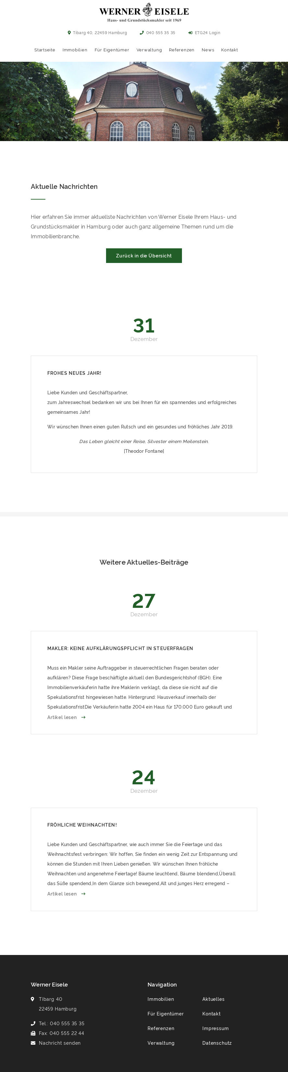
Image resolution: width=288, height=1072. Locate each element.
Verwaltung (149, 49)
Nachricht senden (60, 1042)
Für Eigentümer (112, 49)
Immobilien (75, 49)
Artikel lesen (62, 717)
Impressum (215, 1028)
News (208, 49)
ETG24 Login (204, 32)
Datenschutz (217, 1042)
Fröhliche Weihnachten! (82, 824)
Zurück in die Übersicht (144, 255)
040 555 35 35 (157, 32)
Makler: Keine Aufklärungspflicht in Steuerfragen (120, 648)
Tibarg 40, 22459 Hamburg (97, 32)
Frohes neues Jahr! (74, 373)
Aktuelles (213, 999)
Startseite (44, 49)
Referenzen (182, 49)
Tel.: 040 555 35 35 (62, 1023)
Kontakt (229, 49)
